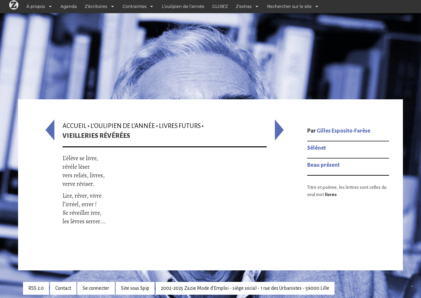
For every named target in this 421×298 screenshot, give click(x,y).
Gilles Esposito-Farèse (343, 131)
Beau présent (323, 165)
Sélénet (316, 148)
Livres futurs (180, 125)
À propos (36, 6)
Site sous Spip (135, 288)
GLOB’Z (220, 6)
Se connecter (96, 288)
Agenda (69, 6)
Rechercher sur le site (289, 6)
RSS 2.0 (36, 288)
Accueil (74, 125)
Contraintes (135, 6)
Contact (63, 288)
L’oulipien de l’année (183, 6)
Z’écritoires (96, 6)
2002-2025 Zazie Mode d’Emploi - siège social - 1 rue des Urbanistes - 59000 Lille (245, 288)
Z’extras (244, 6)
